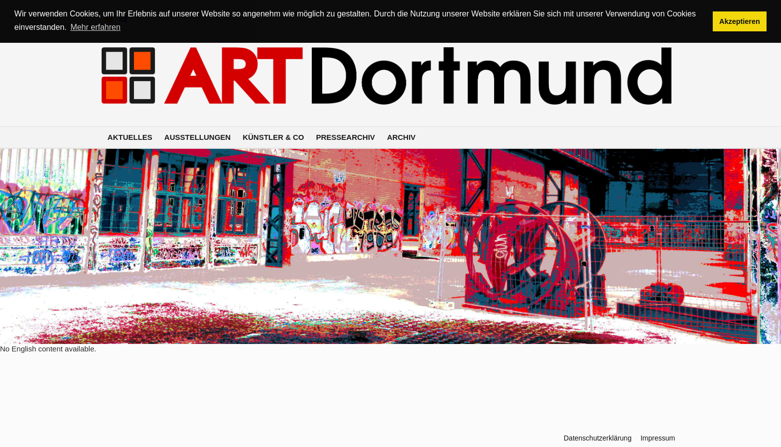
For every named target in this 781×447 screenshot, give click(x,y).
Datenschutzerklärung (598, 438)
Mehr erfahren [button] (95, 27)
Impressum (658, 438)
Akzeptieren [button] (739, 21)
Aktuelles (130, 137)
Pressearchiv (345, 137)
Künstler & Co (273, 137)
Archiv (401, 137)
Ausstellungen (197, 137)
